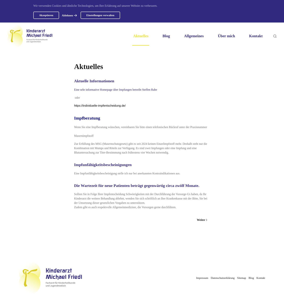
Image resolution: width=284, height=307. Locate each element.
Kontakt (256, 36)
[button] (275, 36)
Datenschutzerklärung (223, 277)
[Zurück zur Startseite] (30, 36)
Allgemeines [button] (194, 36)
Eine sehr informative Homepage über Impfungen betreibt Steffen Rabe (115, 89)
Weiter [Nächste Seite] (202, 219)
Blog (166, 36)
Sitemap (241, 277)
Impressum (202, 277)
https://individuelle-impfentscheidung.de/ (100, 105)
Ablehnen (67, 15)
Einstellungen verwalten (100, 15)
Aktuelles (140, 36)
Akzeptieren (46, 15)
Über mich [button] (226, 36)
